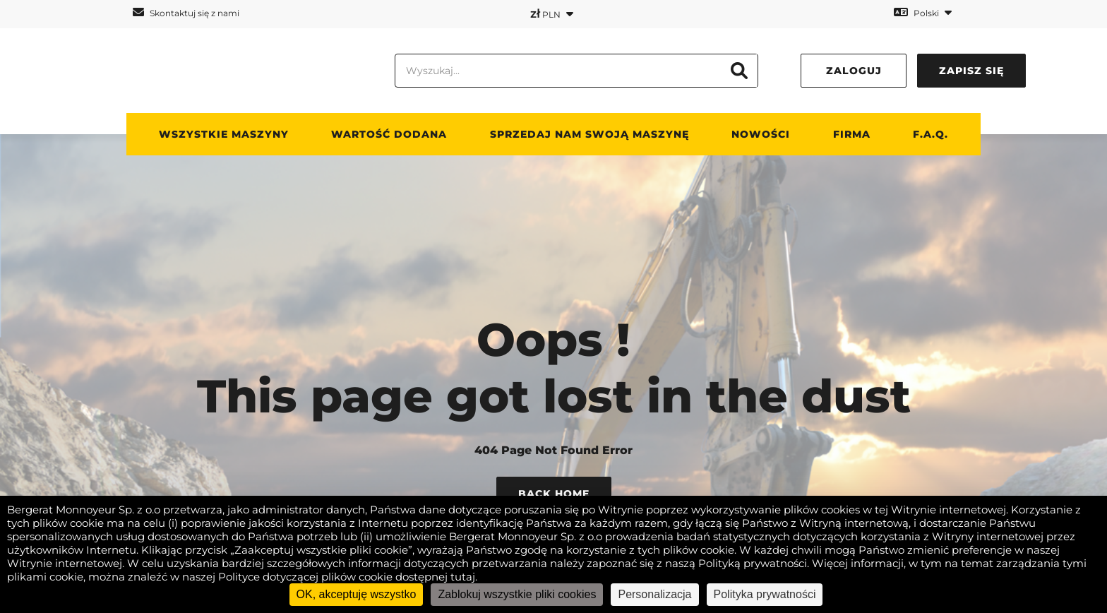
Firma (851, 134)
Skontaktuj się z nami (186, 12)
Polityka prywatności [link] (765, 594)
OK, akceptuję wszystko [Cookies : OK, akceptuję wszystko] (357, 594)
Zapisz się (971, 70)
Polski (923, 12)
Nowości (760, 134)
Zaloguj (854, 70)
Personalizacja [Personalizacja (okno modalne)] (654, 594)
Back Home (554, 493)
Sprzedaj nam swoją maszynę (589, 134)
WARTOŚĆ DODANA (389, 134)
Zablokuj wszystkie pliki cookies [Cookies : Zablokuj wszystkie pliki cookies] (517, 594)
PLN (551, 13)
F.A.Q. (930, 134)
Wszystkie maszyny (224, 134)
